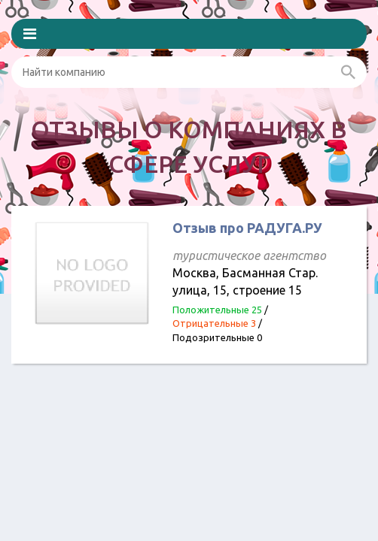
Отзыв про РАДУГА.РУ (247, 227)
